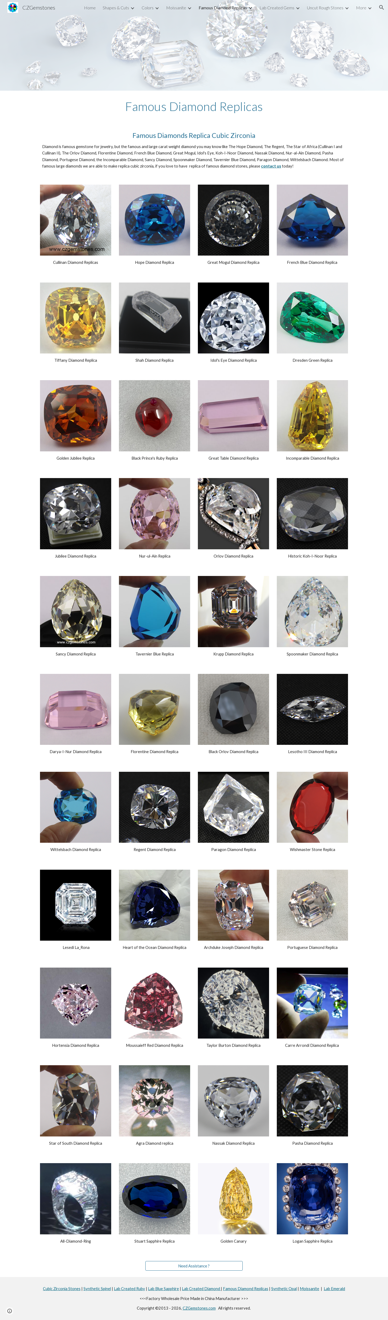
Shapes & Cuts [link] (116, 7)
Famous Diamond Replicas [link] (223, 7)
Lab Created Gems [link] (276, 7)
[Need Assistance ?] (194, 1266)
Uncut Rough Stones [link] (325, 7)
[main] (194, 106)
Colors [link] (148, 7)
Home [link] (90, 7)
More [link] (361, 7)
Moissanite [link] (176, 7)
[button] (381, 7)
